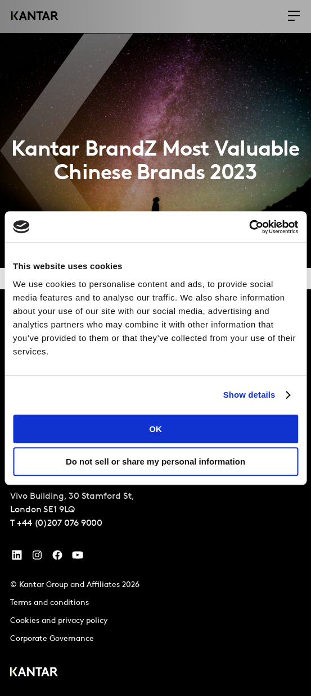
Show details (249, 394)
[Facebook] (57, 557)
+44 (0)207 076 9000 (59, 523)
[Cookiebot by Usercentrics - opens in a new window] (249, 227)
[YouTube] (17, 557)
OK (155, 429)
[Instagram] (37, 557)
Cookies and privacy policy (58, 621)
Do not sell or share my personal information (155, 461)
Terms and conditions (49, 603)
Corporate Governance (52, 639)
